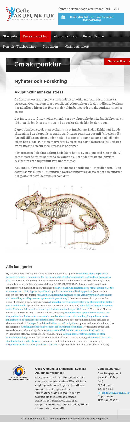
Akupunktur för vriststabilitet (64, 301)
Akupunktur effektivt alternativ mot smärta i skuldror (75, 330)
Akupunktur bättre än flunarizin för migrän (52, 323)
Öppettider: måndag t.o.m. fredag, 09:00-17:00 (88, 9)
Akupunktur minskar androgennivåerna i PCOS (31, 344)
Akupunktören (65, 36)
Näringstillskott (76, 46)
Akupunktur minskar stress (65, 294)
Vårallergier (43, 294)
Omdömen (50, 46)
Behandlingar (93, 36)
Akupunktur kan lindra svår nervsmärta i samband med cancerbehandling (46, 316)
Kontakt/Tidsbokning (19, 46)
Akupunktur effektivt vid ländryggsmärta (70, 291)
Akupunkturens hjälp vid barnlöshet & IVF (87, 312)
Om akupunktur (35, 36)
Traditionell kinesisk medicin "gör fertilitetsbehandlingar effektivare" (51, 309)
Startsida (10, 36)
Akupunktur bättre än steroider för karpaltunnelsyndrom (51, 326)
